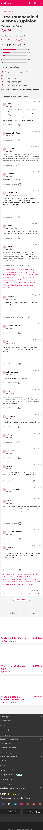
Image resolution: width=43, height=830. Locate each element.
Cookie (34, 828)
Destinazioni (5, 743)
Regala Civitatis (6, 735)
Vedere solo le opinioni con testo (15, 96)
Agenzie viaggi (6, 770)
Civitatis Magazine (8, 748)
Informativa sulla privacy (27, 829)
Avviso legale (18, 829)
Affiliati (3, 765)
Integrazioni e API (7, 775)
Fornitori (4, 760)
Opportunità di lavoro (9, 784)
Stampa (3, 725)
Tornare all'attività (8, 11)
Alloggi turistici (6, 779)
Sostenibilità (5, 730)
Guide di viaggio (7, 752)
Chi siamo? (5, 721)
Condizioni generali (11, 829)
